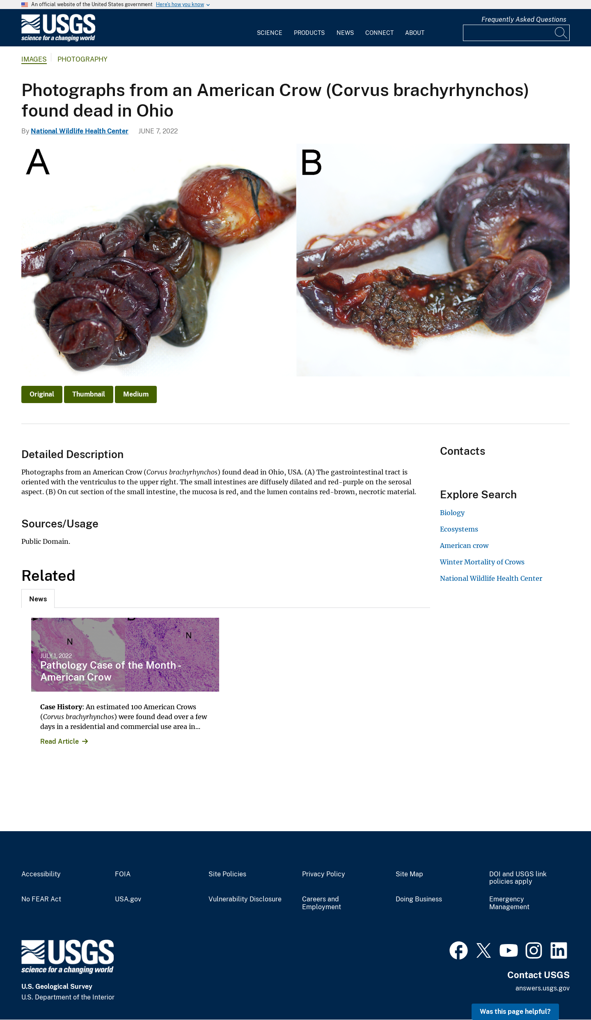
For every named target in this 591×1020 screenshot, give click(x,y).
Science (269, 33)
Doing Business (419, 899)
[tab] (38, 598)
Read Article (59, 741)
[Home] (58, 40)
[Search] (561, 33)
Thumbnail (88, 394)
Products (309, 33)
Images (34, 59)
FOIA (123, 874)
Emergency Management (509, 903)
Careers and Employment (321, 903)
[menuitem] (269, 28)
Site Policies (227, 874)
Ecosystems (459, 529)
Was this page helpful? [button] (515, 1011)
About (414, 33)
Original (42, 394)
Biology (452, 513)
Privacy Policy (323, 874)
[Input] (516, 33)
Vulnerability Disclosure (245, 899)
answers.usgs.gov (542, 988)
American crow (464, 545)
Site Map (409, 874)
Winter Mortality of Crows (482, 562)
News (345, 33)
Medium (136, 394)
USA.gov (128, 899)
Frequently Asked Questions (523, 19)
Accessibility (41, 874)
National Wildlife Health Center (79, 131)
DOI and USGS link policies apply (518, 878)
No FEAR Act (41, 899)
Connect (379, 33)
